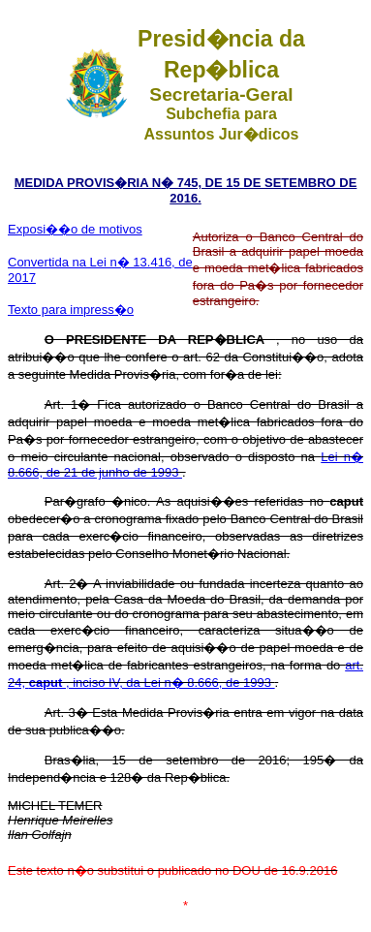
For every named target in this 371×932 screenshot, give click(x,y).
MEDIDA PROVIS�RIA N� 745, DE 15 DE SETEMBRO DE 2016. (186, 190)
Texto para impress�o (71, 309)
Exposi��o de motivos (75, 229)
